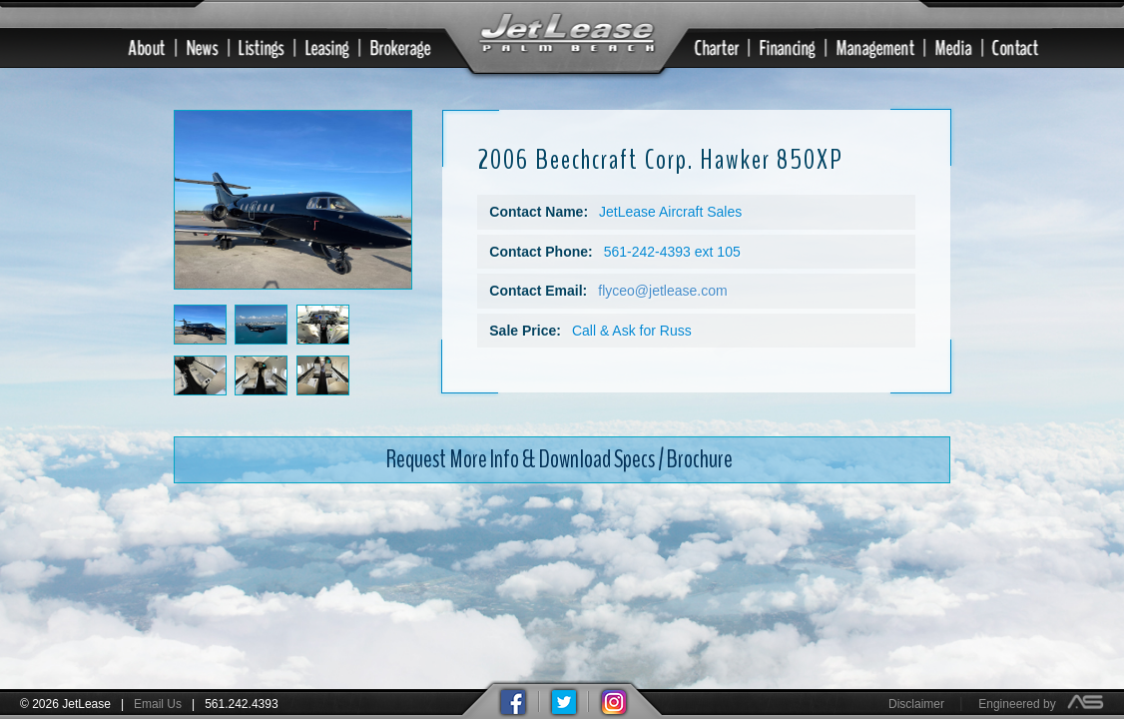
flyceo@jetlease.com (662, 288)
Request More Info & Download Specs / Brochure (559, 456)
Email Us (158, 704)
